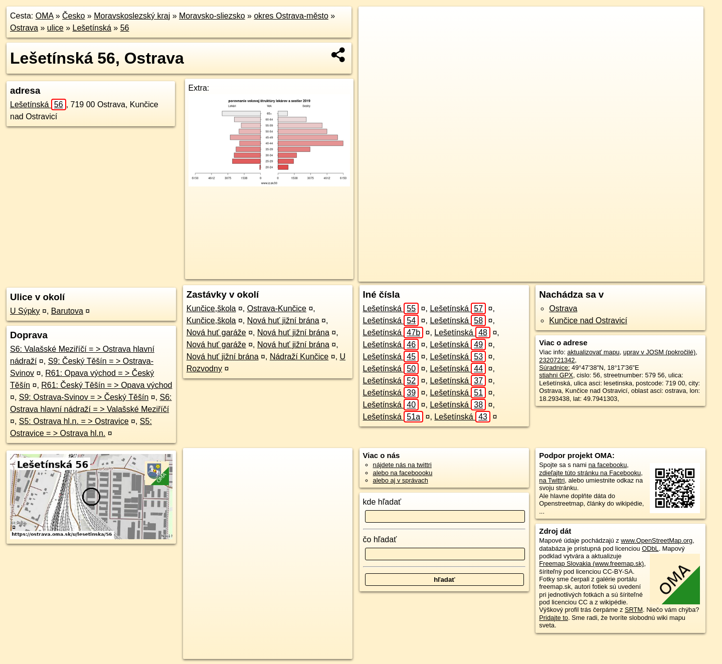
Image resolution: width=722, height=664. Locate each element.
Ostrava (24, 28)
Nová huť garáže (216, 332)
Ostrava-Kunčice (276, 308)
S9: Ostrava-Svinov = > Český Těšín (83, 397)
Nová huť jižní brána (283, 320)
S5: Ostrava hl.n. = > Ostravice (74, 421)
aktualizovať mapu (593, 352)
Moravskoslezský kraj (132, 16)
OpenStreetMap (516, 274)
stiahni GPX (556, 375)
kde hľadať (382, 502)
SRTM (634, 609)
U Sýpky (25, 311)
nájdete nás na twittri (402, 465)
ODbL (650, 548)
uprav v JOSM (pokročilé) (659, 352)
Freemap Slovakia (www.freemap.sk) (591, 563)
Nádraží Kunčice (299, 356)
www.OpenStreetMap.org (656, 540)
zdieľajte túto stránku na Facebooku (590, 473)
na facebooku (607, 465)
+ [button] (376, 23)
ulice (55, 28)
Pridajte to (553, 617)
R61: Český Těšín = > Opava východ (106, 385)
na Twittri (552, 480)
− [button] (376, 39)
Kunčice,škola (211, 308)
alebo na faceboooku (403, 473)
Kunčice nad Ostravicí (588, 320)
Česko (73, 16)
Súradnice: (554, 367)
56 (124, 28)
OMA (45, 16)
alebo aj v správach (400, 480)
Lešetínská (92, 28)
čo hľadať (380, 539)
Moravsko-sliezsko (212, 16)
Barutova (67, 311)
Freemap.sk (568, 274)
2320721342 (557, 360)
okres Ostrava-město (291, 16)
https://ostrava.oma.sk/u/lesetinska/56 (651, 274)
